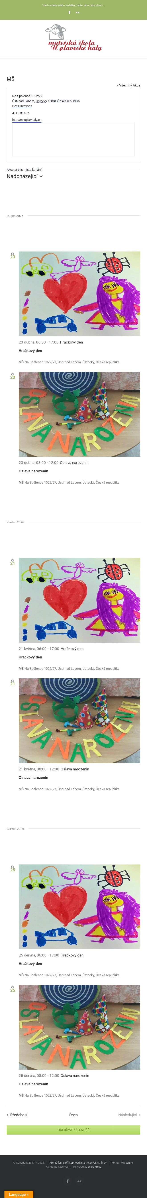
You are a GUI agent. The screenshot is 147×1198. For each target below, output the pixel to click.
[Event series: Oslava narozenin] (74, 463)
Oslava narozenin (33, 471)
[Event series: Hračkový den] (71, 342)
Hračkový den (30, 351)
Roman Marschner (123, 1162)
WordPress (94, 1166)
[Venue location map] (73, 139)
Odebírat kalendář (73, 1130)
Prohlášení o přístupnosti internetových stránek (77, 1162)
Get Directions (22, 106)
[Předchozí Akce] (15, 1115)
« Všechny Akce (128, 85)
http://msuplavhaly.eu (26, 120)
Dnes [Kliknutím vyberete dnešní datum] (73, 1115)
